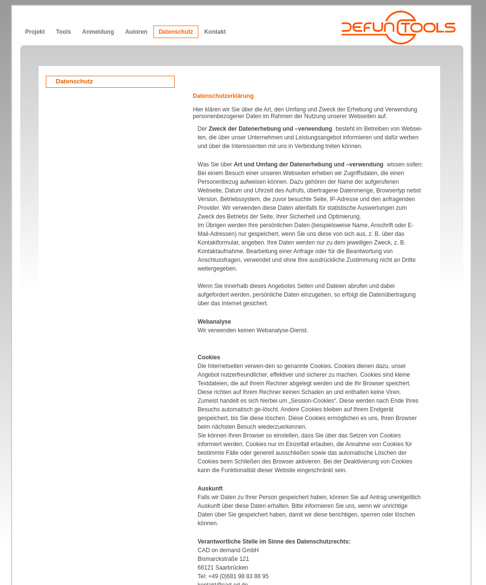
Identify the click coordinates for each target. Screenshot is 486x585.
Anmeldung (98, 31)
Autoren (136, 31)
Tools (63, 31)
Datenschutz (176, 31)
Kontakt (215, 31)
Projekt (35, 31)
